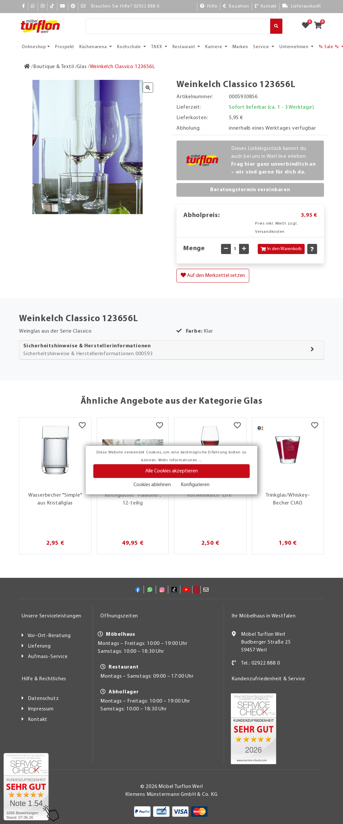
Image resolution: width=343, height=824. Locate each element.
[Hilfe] (208, 6)
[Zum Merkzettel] (307, 26)
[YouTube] (62, 6)
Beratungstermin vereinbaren (250, 189)
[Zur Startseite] (27, 67)
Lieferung (39, 646)
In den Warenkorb (281, 249)
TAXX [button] (157, 47)
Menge (194, 248)
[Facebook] (23, 6)
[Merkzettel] (82, 426)
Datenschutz (43, 698)
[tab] (171, 350)
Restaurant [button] (184, 47)
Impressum (41, 709)
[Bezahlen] (236, 6)
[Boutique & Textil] (53, 67)
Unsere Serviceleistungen (51, 616)
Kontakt (38, 719)
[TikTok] (52, 6)
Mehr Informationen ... (180, 460)
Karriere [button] (214, 47)
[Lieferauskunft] (302, 6)
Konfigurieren (195, 484)
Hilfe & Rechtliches (44, 679)
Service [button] (261, 47)
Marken (240, 47)
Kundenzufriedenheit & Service (268, 679)
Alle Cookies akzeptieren (171, 471)
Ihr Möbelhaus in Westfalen (264, 616)
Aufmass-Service (48, 656)
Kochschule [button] (129, 47)
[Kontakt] (265, 6)
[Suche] (178, 26)
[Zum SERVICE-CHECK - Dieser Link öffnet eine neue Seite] (26, 786)
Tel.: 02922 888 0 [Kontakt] (260, 663)
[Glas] (82, 67)
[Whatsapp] (33, 6)
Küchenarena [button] (93, 47)
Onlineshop (34, 47)
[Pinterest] (73, 6)
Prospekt (64, 47)
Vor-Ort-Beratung (49, 635)
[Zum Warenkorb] (319, 26)
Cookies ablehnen (152, 484)
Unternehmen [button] (294, 47)
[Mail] (83, 6)
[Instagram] (43, 6)
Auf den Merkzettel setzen (213, 275)
